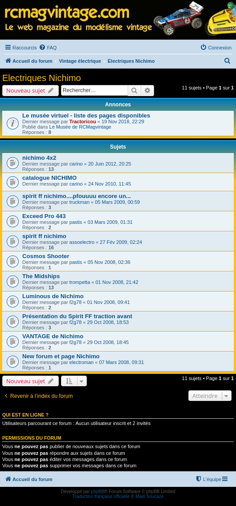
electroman (81, 362)
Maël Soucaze (149, 496)
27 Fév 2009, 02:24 (121, 242)
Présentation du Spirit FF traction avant (77, 316)
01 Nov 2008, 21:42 (116, 282)
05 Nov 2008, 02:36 (109, 262)
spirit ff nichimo (44, 236)
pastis (75, 222)
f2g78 (75, 302)
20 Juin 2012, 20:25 (109, 163)
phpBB (97, 491)
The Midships (41, 276)
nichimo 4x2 (39, 157)
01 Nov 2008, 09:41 (108, 302)
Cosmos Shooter (45, 256)
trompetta (79, 282)
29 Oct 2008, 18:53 (108, 322)
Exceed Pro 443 (44, 216)
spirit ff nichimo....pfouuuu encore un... (76, 196)
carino (76, 163)
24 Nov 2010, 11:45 (109, 183)
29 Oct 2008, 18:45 (108, 342)
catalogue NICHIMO (49, 177)
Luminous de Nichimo (53, 296)
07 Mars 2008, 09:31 (121, 362)
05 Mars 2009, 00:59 (117, 202)
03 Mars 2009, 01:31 (110, 222)
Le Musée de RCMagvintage (80, 127)
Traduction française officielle (101, 496)
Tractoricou (82, 121)
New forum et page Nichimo (61, 356)
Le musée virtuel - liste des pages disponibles (86, 115)
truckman (79, 202)
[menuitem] (48, 47)
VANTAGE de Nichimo (52, 336)
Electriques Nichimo (41, 78)
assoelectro (81, 242)
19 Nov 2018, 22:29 (123, 121)
